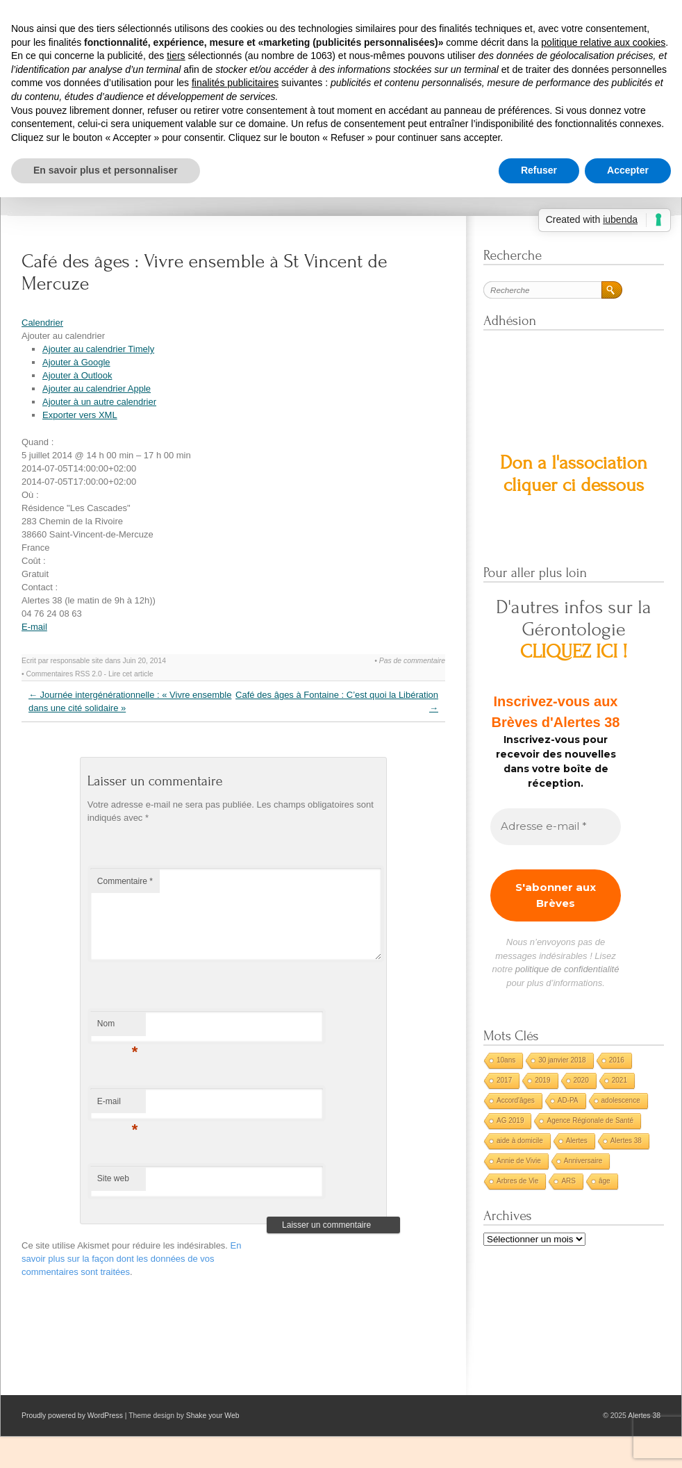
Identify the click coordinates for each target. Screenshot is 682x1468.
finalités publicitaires (235, 82)
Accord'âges (516, 1100)
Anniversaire (583, 1161)
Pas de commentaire (412, 661)
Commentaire (125, 881)
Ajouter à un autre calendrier (99, 402)
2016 (616, 1060)
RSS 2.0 (88, 674)
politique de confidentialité (567, 969)
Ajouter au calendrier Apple (96, 388)
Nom (117, 1027)
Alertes (577, 1140)
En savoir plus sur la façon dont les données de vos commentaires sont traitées (132, 1258)
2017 (504, 1080)
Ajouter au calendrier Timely (98, 349)
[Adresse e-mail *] (555, 826)
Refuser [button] (539, 170)
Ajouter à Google (76, 362)
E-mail (34, 627)
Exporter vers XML (79, 415)
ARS (568, 1181)
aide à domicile (520, 1140)
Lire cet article (130, 674)
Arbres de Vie (517, 1181)
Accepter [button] (628, 170)
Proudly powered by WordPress (72, 1415)
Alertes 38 (626, 1140)
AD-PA (568, 1100)
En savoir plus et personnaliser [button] (105, 170)
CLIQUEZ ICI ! (574, 651)
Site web (113, 1178)
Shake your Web (213, 1415)
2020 (581, 1080)
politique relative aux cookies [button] (603, 42)
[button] (63, 336)
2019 (542, 1080)
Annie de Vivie (519, 1161)
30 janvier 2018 (561, 1060)
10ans (506, 1060)
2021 (619, 1080)
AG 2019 (510, 1120)
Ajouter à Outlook (77, 375)
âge (604, 1181)
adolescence (620, 1100)
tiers (176, 55)
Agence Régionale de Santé (590, 1120)
